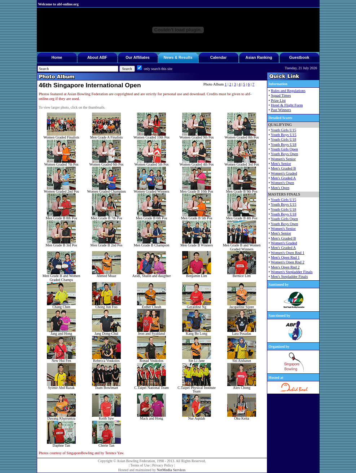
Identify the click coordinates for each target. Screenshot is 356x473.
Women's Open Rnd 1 (287, 253)
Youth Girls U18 (283, 139)
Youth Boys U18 (283, 144)
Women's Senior (283, 159)
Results (186, 57)
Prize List (278, 100)
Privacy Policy (162, 465)
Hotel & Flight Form (287, 105)
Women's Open (282, 183)
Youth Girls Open (284, 149)
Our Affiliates (138, 57)
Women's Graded (284, 173)
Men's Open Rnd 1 (285, 257)
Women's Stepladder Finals (292, 272)
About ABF (97, 57)
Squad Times (281, 95)
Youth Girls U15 (283, 130)
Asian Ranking (258, 57)
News (169, 57)
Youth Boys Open (284, 154)
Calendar (218, 57)
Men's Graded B (283, 168)
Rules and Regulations (288, 91)
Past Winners (281, 110)
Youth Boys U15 (283, 135)
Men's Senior (281, 164)
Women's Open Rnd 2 (287, 262)
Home (57, 57)
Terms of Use (140, 465)
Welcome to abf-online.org (58, 4)
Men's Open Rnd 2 (285, 267)
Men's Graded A (283, 178)
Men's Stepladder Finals (289, 277)
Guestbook (299, 57)
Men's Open (280, 188)
